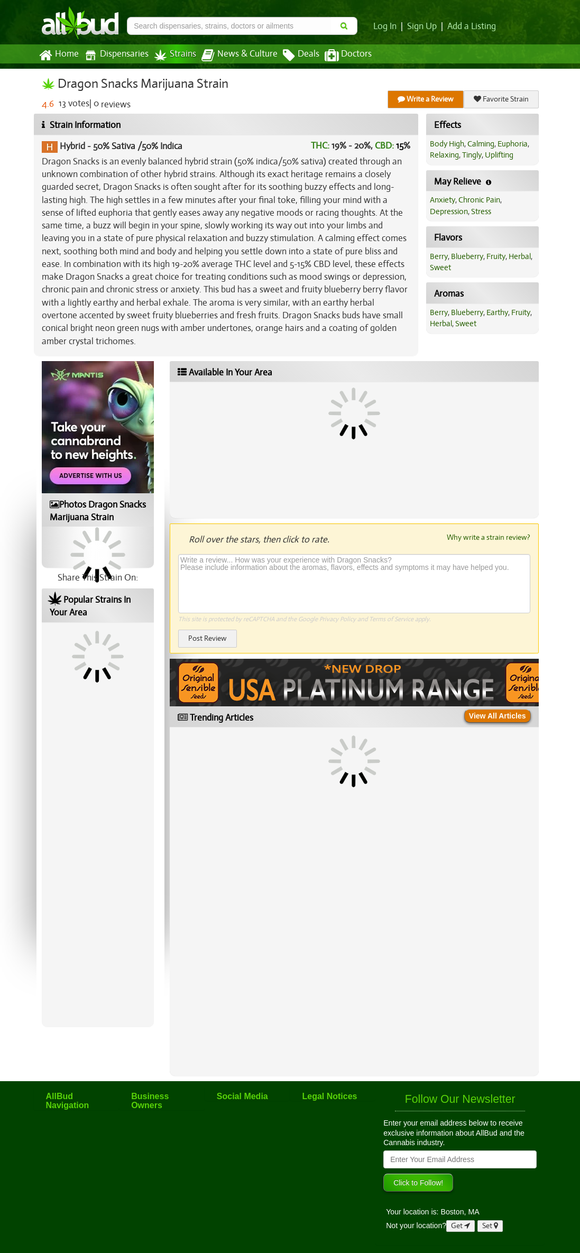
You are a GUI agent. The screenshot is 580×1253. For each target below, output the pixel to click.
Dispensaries (116, 55)
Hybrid (72, 146)
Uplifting (499, 155)
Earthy (497, 312)
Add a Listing (471, 26)
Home (59, 55)
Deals (301, 55)
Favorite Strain (501, 99)
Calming (480, 144)
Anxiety (442, 200)
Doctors (348, 55)
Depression (449, 211)
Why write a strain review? (488, 537)
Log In (385, 26)
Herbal (520, 256)
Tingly (472, 155)
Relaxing (444, 155)
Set (490, 1225)
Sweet (440, 267)
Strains (175, 55)
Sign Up (422, 26)
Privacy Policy (337, 619)
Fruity (495, 256)
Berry (439, 256)
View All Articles (497, 716)
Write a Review (426, 99)
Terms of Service (391, 619)
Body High (447, 144)
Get (460, 1225)
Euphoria (513, 144)
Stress (481, 211)
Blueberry (467, 256)
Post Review (207, 638)
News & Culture (239, 55)
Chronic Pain (479, 200)
